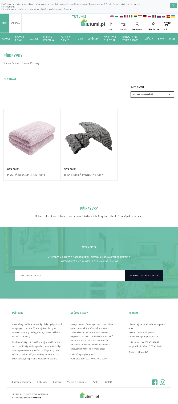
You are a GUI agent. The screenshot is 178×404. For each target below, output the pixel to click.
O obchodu (42, 382)
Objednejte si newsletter (144, 275)
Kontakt (108, 382)
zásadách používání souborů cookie (56, 9)
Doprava (57, 382)
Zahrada (15, 23)
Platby (95, 382)
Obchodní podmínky (21, 382)
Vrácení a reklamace (77, 382)
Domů (4, 23)
